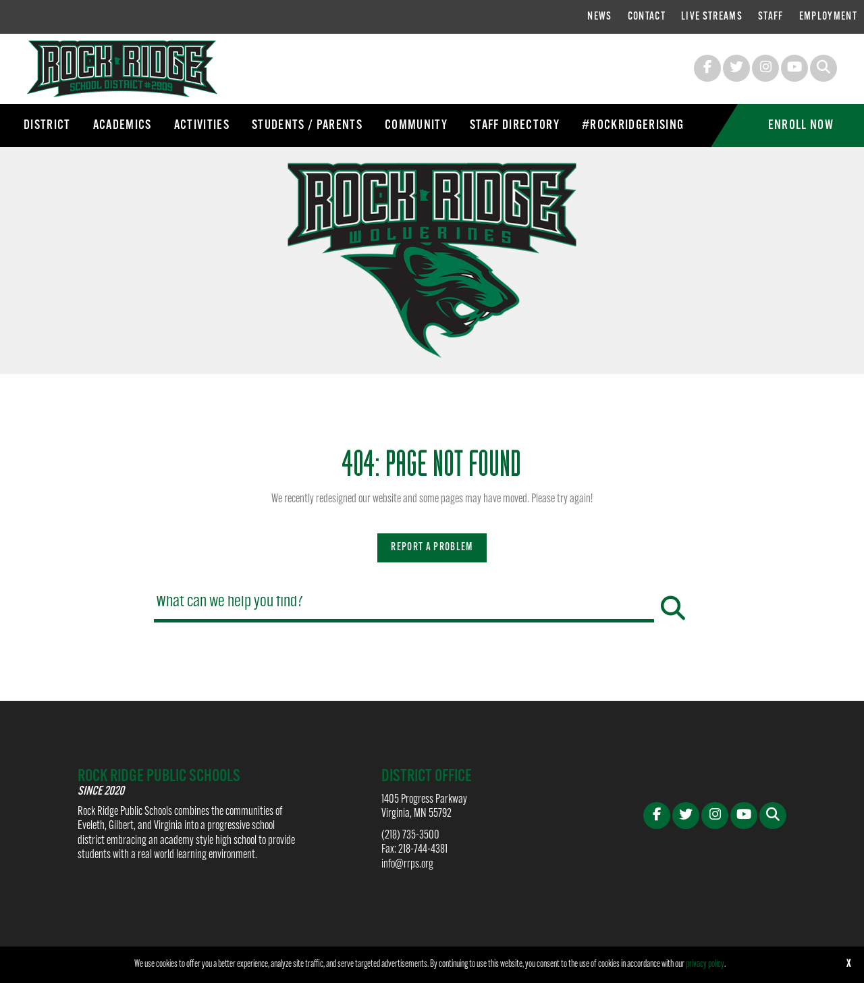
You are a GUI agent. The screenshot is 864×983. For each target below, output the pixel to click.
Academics (122, 125)
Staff (771, 16)
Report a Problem (432, 547)
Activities (202, 125)
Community (416, 125)
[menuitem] (599, 17)
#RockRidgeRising (633, 125)
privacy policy (705, 964)
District (47, 125)
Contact (647, 16)
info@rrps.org (407, 864)
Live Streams (711, 16)
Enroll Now (801, 125)
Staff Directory (515, 125)
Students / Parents (307, 125)
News (599, 16)
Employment (828, 16)
